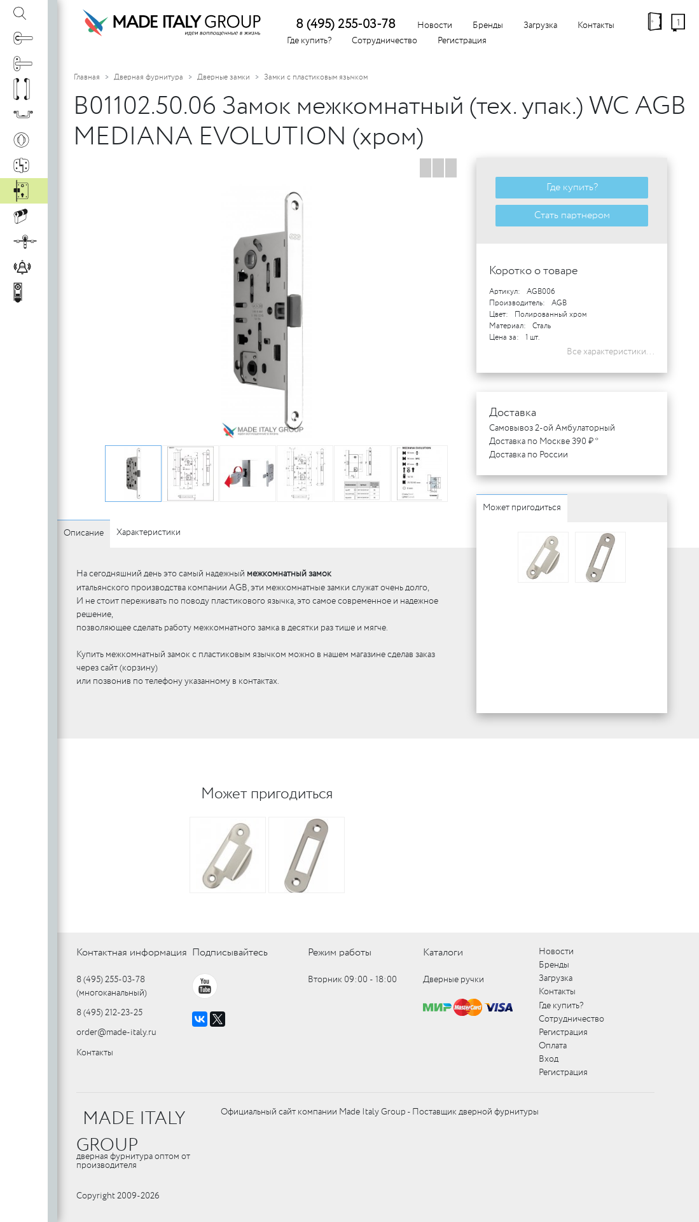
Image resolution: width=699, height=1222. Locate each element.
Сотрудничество (384, 40)
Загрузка (540, 25)
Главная (87, 77)
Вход (548, 1059)
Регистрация (462, 40)
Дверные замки (223, 77)
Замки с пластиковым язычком (316, 77)
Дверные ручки (453, 979)
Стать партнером (572, 215)
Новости (434, 25)
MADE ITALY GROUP (130, 1132)
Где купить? (309, 40)
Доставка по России (528, 454)
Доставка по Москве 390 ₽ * (544, 441)
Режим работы (339, 952)
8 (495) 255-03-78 (346, 24)
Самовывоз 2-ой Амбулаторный (552, 428)
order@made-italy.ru (116, 1032)
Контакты (596, 25)
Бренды (488, 25)
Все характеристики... (610, 351)
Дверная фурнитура (148, 77)
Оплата (553, 1045)
